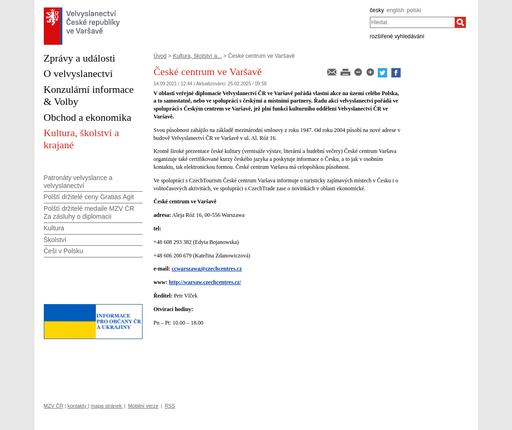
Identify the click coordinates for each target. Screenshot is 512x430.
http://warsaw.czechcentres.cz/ (205, 282)
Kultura (54, 228)
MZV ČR (53, 406)
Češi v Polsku (63, 251)
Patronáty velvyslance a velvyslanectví (78, 181)
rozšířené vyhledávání (397, 36)
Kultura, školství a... (197, 56)
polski (414, 10)
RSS (169, 406)
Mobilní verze (143, 406)
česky (377, 10)
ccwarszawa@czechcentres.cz (206, 268)
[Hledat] (460, 22)
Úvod (160, 56)
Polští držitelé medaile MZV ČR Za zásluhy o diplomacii (89, 212)
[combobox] (412, 22)
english (395, 10)
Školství (55, 239)
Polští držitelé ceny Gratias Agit (89, 197)
